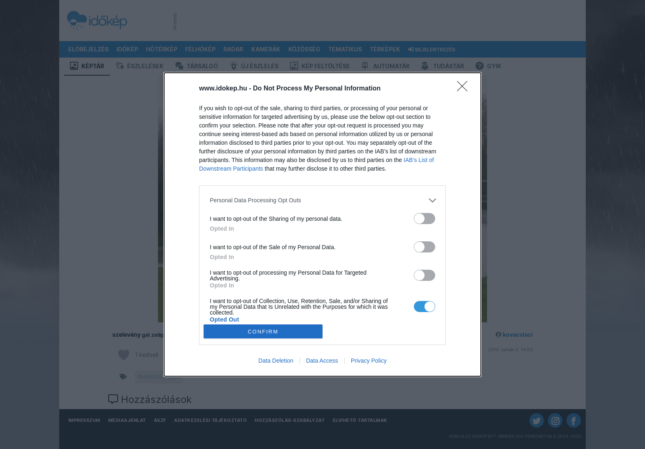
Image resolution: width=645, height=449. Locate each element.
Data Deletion (275, 360)
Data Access (322, 360)
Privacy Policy (369, 360)
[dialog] (322, 225)
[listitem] (322, 200)
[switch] (424, 218)
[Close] (465, 89)
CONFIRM (263, 331)
